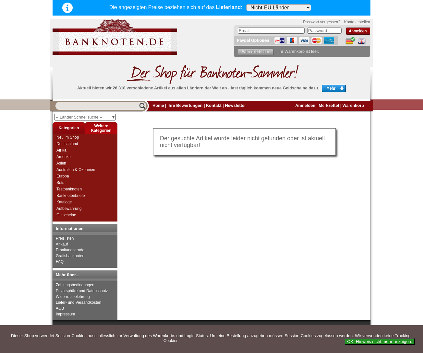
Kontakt (214, 105)
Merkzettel (329, 105)
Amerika (63, 156)
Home (158, 105)
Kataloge (64, 202)
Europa (62, 176)
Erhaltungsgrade (70, 250)
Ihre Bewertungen (184, 105)
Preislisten (65, 238)
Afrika (61, 150)
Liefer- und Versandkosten (78, 302)
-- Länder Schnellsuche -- (85, 117)
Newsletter (235, 105)
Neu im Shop (67, 137)
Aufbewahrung (68, 208)
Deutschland (67, 144)
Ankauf (62, 244)
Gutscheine (66, 215)
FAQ (60, 261)
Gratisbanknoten (70, 256)
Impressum (65, 314)
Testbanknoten (69, 189)
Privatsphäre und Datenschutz (82, 291)
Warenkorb (353, 105)
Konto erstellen (357, 22)
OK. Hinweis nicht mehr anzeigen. (379, 341)
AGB (60, 308)
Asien (61, 163)
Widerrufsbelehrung (73, 296)
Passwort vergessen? (321, 22)
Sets (60, 182)
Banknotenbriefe (70, 195)
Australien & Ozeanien (75, 169)
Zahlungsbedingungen (75, 285)
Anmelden (305, 105)
